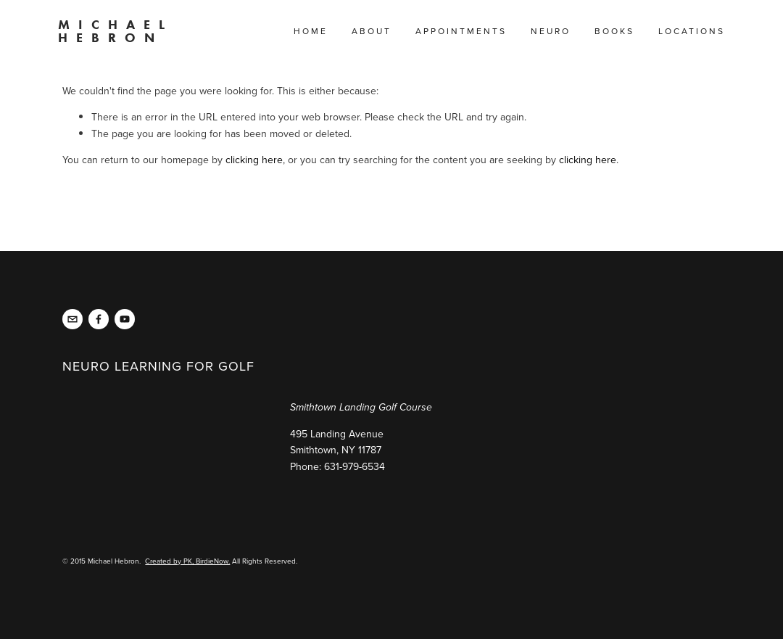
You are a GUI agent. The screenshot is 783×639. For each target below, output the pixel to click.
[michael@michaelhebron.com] (72, 319)
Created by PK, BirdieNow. (187, 561)
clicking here (254, 159)
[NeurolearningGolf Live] (98, 319)
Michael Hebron (115, 31)
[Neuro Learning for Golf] (125, 319)
